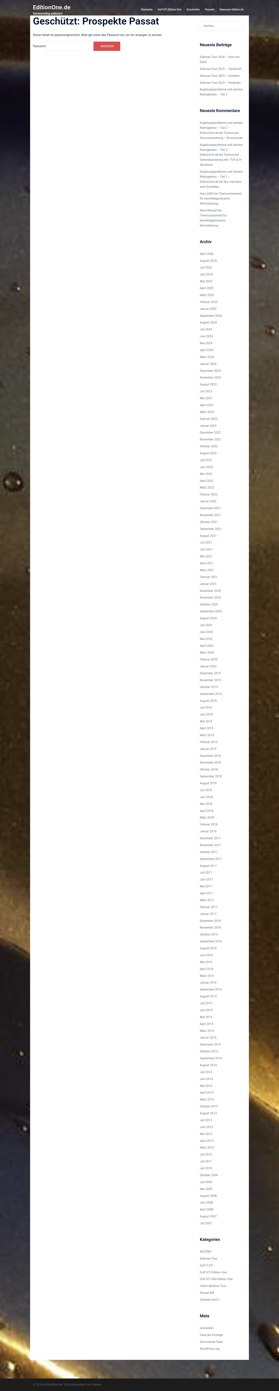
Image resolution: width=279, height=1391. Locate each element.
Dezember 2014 (210, 1044)
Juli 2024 (206, 329)
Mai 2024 (206, 343)
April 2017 (207, 893)
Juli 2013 (206, 1120)
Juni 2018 (206, 797)
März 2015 (207, 1031)
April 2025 (207, 288)
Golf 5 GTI (206, 1265)
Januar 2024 (208, 364)
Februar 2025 (208, 302)
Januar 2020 (208, 666)
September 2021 (211, 529)
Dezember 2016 (210, 921)
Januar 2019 (208, 749)
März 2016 (207, 976)
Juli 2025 (206, 267)
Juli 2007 (206, 1223)
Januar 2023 (208, 426)
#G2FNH (205, 1251)
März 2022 (207, 487)
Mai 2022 (206, 474)
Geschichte (193, 9)
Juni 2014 (206, 1079)
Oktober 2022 (209, 446)
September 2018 (211, 776)
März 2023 (207, 412)
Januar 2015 (208, 1037)
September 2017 (211, 859)
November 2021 (210, 515)
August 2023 (208, 384)
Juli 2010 (206, 1168)
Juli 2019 (206, 707)
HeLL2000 (207, 193)
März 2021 (207, 570)
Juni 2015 (206, 1010)
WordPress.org (210, 1349)
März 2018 (207, 817)
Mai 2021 (206, 556)
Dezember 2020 (210, 591)
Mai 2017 (206, 886)
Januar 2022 (208, 501)
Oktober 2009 (209, 1175)
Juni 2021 (206, 549)
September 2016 (211, 941)
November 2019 (210, 680)
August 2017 (208, 866)
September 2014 (211, 1058)
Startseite (146, 9)
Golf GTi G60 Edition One (216, 1279)
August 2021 (208, 536)
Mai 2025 (206, 281)
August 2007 (208, 1216)
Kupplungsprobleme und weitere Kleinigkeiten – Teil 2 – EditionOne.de (221, 128)
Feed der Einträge (211, 1335)
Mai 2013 (206, 1134)
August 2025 (208, 261)
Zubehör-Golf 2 (210, 1299)
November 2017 (210, 845)
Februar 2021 (208, 577)
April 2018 (207, 811)
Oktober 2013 (209, 1106)
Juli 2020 (206, 625)
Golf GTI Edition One (213, 1272)
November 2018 (210, 762)
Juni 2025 (206, 274)
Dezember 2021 (210, 508)
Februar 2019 (208, 742)
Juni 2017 (206, 879)
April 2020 (207, 646)
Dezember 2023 (210, 371)
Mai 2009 (206, 1189)
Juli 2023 (206, 391)
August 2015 (208, 996)
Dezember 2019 (210, 673)
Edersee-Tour (208, 1258)
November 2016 (210, 927)
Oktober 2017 (209, 852)
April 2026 (207, 254)
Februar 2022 (208, 494)
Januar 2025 (208, 309)
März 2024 (207, 357)
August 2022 (208, 453)
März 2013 (207, 1147)
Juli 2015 (206, 1003)
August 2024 (208, 322)
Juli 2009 (206, 1182)
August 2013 (208, 1113)
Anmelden (206, 1328)
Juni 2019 (206, 714)
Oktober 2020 (209, 604)
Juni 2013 (206, 1127)
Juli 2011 (206, 1161)
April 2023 (207, 405)
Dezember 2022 (210, 432)
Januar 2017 (208, 914)
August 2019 (208, 701)
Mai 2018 (206, 804)
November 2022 (210, 439)
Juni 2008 (206, 1202)
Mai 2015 (206, 1017)
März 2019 (207, 735)
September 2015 (211, 989)
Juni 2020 (206, 632)
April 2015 (207, 1024)
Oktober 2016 (209, 934)
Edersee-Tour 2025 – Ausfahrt (220, 76)
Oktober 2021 (209, 522)
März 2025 (207, 295)
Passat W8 (207, 1293)
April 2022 (207, 481)
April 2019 (207, 728)
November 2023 (210, 377)
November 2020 (210, 597)
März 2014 (207, 1099)
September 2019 (211, 694)
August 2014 (208, 1065)
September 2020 (211, 611)
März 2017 (207, 900)
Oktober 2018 (209, 769)
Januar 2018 (208, 831)
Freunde (209, 9)
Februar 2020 (208, 659)
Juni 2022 (206, 467)
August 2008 (208, 1196)
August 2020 (208, 618)
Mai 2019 (206, 721)
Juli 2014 (206, 1072)
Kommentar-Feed (211, 1342)
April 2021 (207, 563)
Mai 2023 (206, 398)
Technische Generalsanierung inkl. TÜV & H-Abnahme (221, 160)
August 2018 (208, 783)
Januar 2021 (208, 584)
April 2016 (207, 969)
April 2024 (207, 350)
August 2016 (208, 948)
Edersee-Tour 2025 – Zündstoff (220, 69)
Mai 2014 (206, 1086)
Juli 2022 (206, 460)
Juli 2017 (206, 872)
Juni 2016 (206, 955)
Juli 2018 (206, 790)
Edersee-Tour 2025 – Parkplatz (220, 82)
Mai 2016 (206, 962)
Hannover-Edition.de (231, 9)
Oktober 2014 (209, 1051)
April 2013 (207, 1141)
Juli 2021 (206, 542)
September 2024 (211, 316)
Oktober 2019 (209, 687)
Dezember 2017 (210, 838)
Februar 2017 (208, 907)
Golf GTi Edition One (169, 9)
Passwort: (63, 46)
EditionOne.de (51, 7)
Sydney (96, 1384)
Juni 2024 (206, 336)
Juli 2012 (206, 1154)
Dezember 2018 (210, 756)
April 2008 (207, 1209)
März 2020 (207, 652)
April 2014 (207, 1092)
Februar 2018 (208, 824)
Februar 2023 (208, 419)
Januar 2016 (208, 982)
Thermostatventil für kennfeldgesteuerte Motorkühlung (221, 198)
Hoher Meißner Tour (213, 1286)
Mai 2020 (206, 639)
